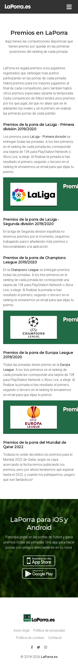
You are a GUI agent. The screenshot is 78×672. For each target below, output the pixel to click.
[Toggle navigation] (70, 7)
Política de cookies (30, 638)
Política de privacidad (49, 630)
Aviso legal (21, 630)
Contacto (55, 638)
